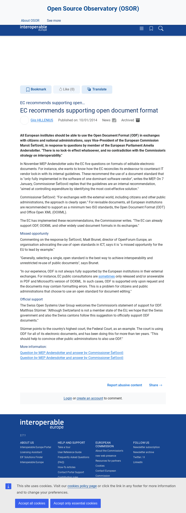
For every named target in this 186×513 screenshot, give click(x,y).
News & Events (57, 78)
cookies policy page (82, 486)
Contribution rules (68, 477)
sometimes (106, 276)
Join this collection (93, 65)
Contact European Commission (106, 473)
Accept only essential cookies (75, 503)
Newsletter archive (143, 452)
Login (68, 398)
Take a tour (64, 447)
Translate (99, 89)
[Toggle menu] (142, 28)
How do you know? (86, 3)
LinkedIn (138, 462)
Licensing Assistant (31, 452)
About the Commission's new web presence (109, 453)
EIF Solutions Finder (31, 457)
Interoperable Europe (32, 462)
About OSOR (30, 78)
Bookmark (36, 89)
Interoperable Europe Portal (35, 447)
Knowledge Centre (88, 78)
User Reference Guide (69, 452)
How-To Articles (66, 467)
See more (116, 78)
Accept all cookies (31, 503)
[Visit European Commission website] (39, 13)
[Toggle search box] (161, 28)
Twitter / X (139, 457)
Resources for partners (108, 460)
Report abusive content (124, 385)
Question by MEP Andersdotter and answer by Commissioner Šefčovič (71, 353)
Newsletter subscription (146, 447)
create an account (90, 398)
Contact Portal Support (71, 472)
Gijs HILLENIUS (42, 120)
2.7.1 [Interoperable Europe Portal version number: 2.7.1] (23, 435)
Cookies (100, 465)
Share (155, 385)
